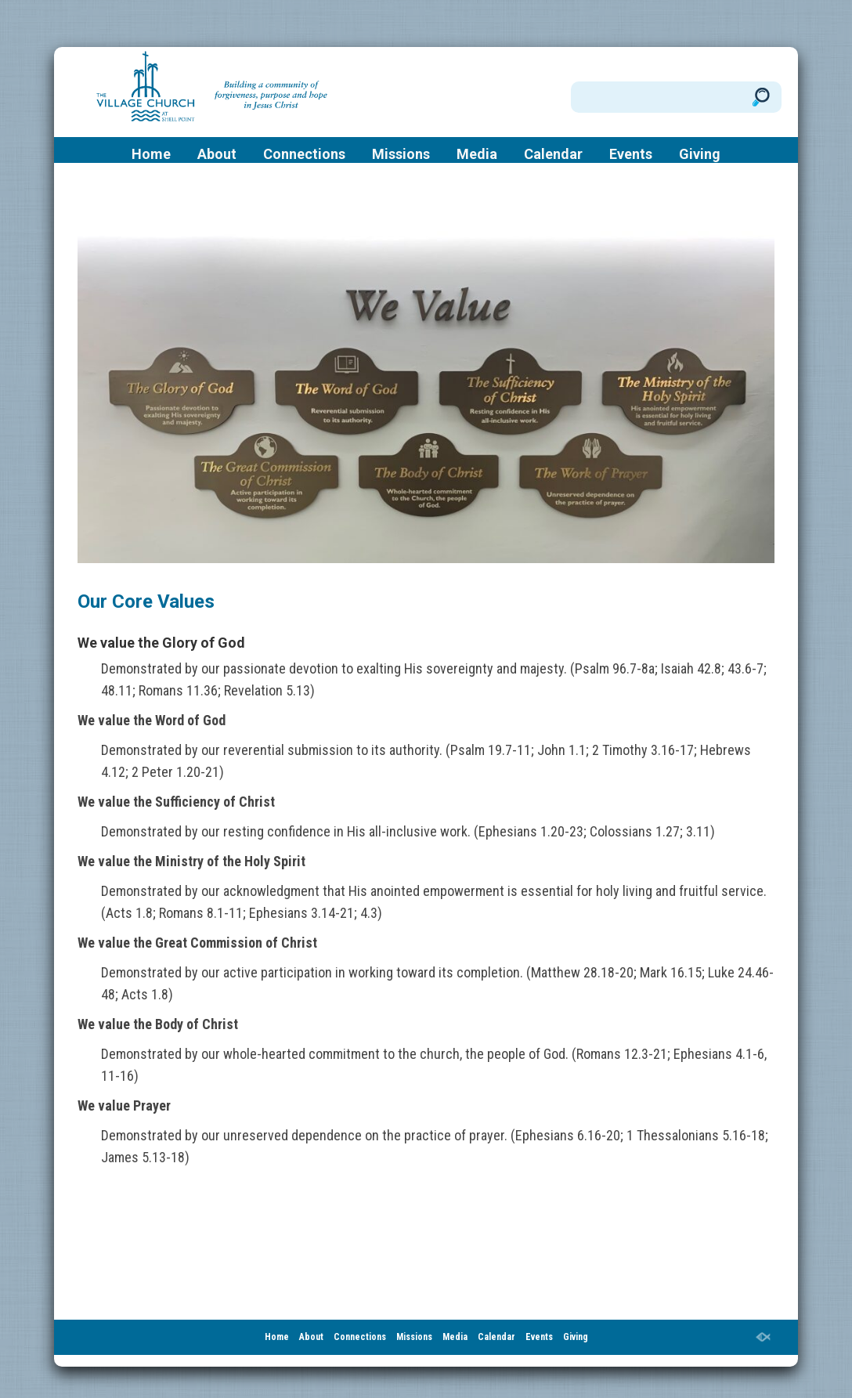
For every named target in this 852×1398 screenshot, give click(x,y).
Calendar (553, 154)
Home (151, 154)
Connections (304, 154)
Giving (699, 154)
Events (630, 154)
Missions (401, 154)
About (216, 154)
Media (477, 154)
